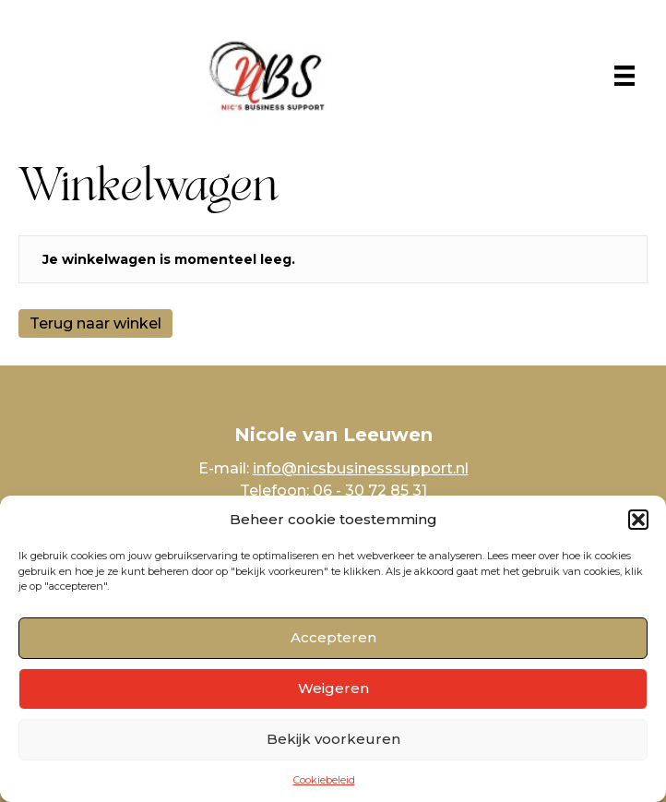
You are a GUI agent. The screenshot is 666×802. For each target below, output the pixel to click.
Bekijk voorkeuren (333, 739)
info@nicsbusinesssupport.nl (361, 468)
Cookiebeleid (324, 779)
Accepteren (333, 637)
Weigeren (333, 688)
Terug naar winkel (95, 323)
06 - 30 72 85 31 (370, 490)
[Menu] (624, 76)
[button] (638, 519)
